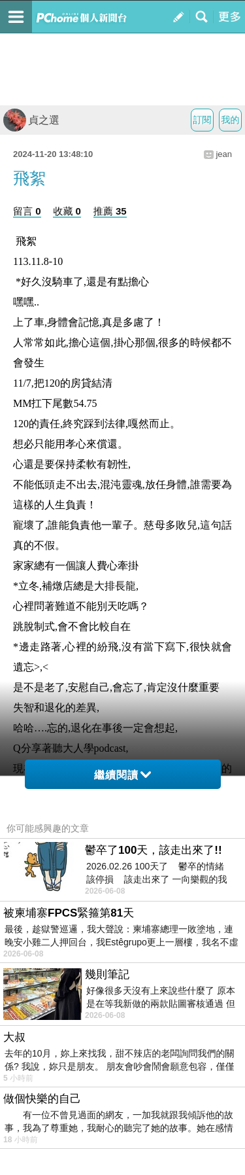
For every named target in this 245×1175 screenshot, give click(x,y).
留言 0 (27, 211)
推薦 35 (110, 211)
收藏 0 (67, 211)
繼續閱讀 (122, 774)
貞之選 (31, 120)
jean (224, 154)
